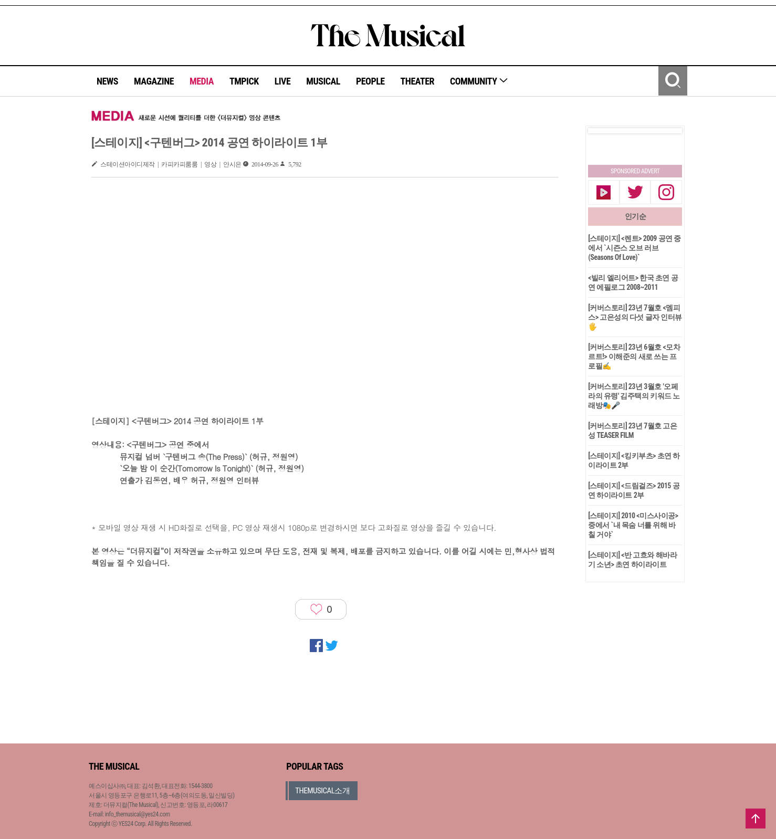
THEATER (417, 81)
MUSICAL (323, 81)
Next (665, 130)
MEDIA (202, 81)
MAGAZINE (154, 81)
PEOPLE (370, 81)
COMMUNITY (479, 81)
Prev (604, 130)
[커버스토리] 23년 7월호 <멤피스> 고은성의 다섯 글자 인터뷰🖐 (635, 317)
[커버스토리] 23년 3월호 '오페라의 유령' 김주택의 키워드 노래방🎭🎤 (634, 396)
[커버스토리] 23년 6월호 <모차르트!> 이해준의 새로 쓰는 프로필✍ (634, 356)
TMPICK (244, 81)
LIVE (283, 81)
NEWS (107, 81)
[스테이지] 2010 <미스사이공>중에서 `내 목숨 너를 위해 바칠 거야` (633, 525)
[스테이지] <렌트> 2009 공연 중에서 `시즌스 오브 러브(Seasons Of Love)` (634, 247)
